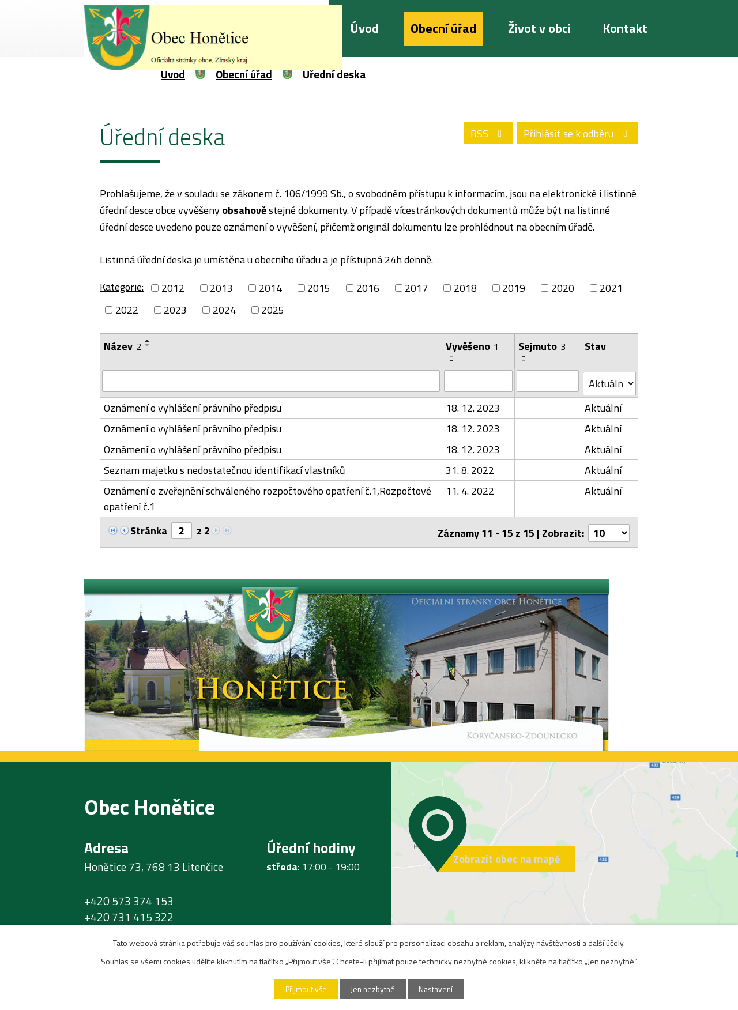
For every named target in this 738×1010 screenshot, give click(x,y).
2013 (221, 288)
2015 (318, 288)
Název (122, 346)
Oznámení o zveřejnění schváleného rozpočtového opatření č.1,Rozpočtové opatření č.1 (267, 496)
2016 (367, 288)
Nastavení (440, 989)
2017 (416, 288)
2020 (562, 288)
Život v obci (539, 28)
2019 (513, 288)
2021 (611, 288)
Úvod (365, 28)
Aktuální (603, 405)
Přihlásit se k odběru (576, 134)
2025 (272, 310)
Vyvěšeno (472, 346)
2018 (465, 288)
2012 (172, 288)
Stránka (148, 528)
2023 (175, 310)
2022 (126, 310)
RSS (484, 134)
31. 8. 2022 (470, 468)
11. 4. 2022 (470, 488)
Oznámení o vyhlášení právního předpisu (192, 405)
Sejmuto (542, 346)
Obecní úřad (443, 28)
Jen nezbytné (373, 989)
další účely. (606, 942)
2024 (224, 310)
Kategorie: (122, 287)
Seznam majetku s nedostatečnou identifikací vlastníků (224, 468)
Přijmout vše (302, 989)
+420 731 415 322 (129, 914)
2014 (270, 288)
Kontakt (625, 28)
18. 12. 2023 (473, 405)
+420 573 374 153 (129, 897)
